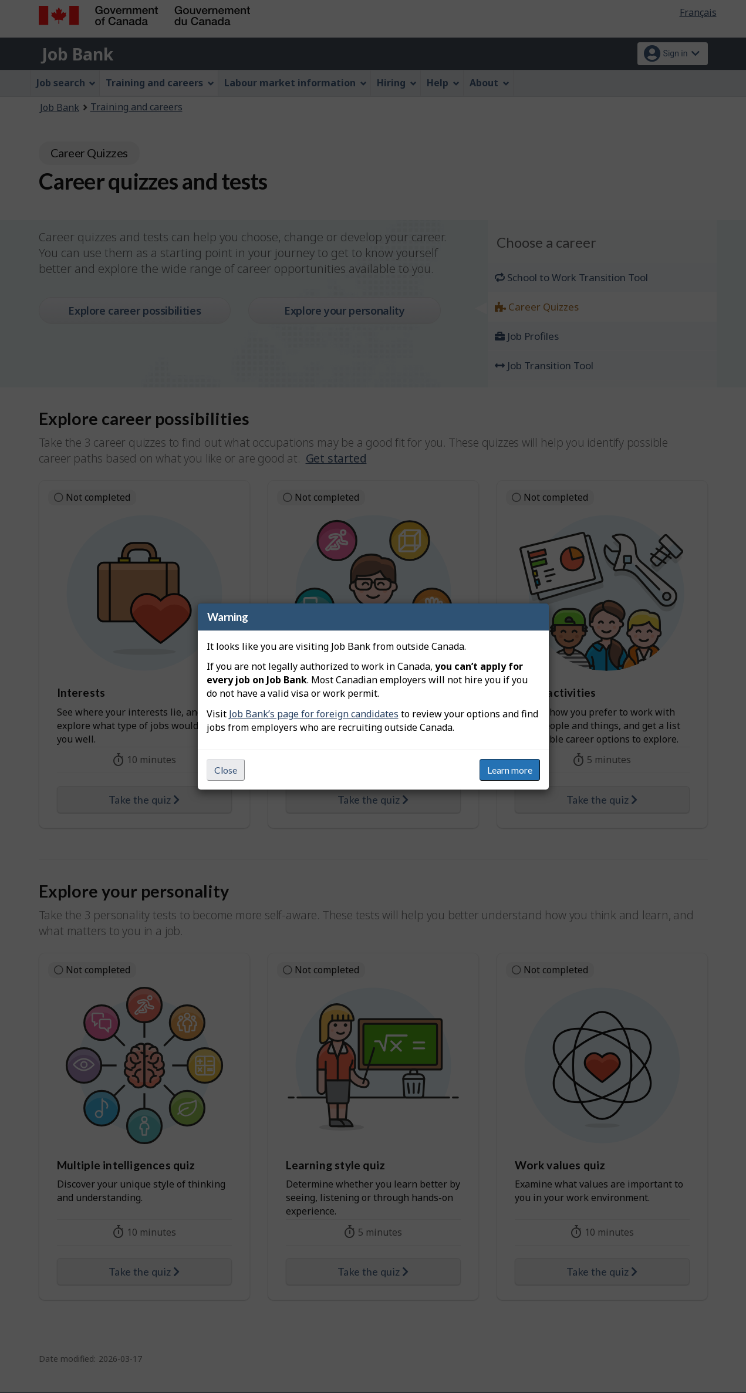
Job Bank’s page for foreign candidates (314, 713)
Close (225, 769)
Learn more (509, 769)
